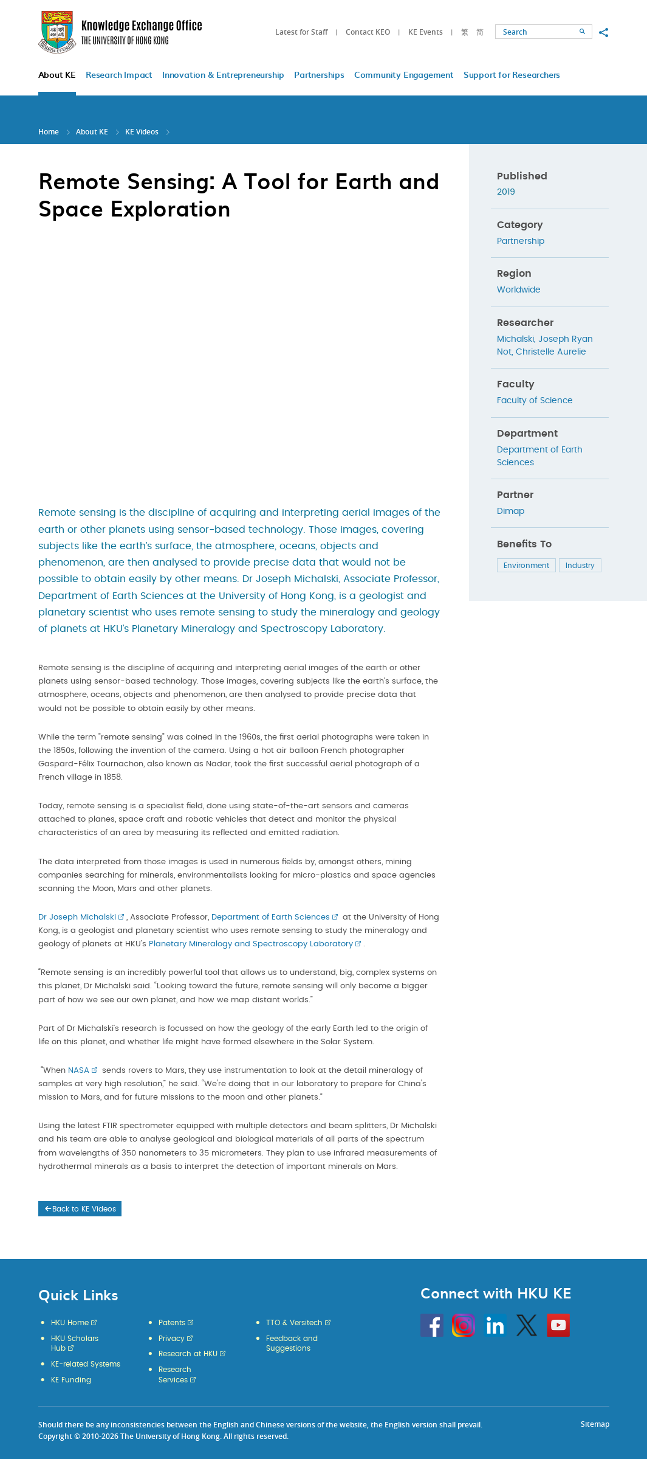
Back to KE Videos (79, 1209)
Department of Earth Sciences (270, 917)
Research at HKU (188, 1353)
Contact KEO (368, 32)
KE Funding (71, 1380)
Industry (580, 565)
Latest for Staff (301, 32)
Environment (526, 565)
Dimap (510, 511)
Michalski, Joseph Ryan (545, 339)
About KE (93, 131)
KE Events (425, 32)
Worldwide (519, 290)
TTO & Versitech (294, 1322)
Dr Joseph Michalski (77, 917)
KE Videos (142, 131)
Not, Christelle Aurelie (541, 352)
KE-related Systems (85, 1364)
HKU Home (70, 1322)
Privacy (172, 1338)
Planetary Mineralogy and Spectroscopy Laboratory (251, 944)
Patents (172, 1322)
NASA (78, 1071)
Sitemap (595, 1424)
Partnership (520, 241)
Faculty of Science (535, 401)
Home (48, 131)
